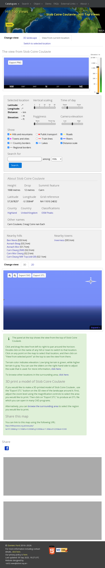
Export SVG (24, 275)
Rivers (69, 138)
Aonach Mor (13, 246)
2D (32, 264)
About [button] (83, 3)
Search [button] (25, 3)
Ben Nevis (12, 240)
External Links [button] (68, 3)
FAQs (56, 3)
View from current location (55, 37)
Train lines (47, 138)
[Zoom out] (15, 275)
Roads (69, 134)
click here (56, 368)
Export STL (39, 275)
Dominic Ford (14, 545)
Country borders (21, 143)
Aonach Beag (13, 243)
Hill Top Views (16, 11)
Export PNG (15, 62)
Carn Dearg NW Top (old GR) (21, 256)
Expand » (95, 327)
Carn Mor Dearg (15, 253)
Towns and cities (20, 138)
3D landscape (30, 37)
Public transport (48, 134)
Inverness (59, 240)
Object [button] (37, 3)
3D (24, 264)
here (25, 554)
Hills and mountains (22, 134)
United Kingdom (29, 212)
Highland (12, 212)
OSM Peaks (47, 212)
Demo (48, 3)
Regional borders (22, 147)
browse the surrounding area (43, 406)
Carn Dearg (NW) (15, 250)
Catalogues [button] (11, 3)
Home (9, 24)
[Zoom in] (10, 275)
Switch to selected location (37, 43)
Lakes (45, 143)
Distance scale (70, 143)
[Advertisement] (52, 476)
